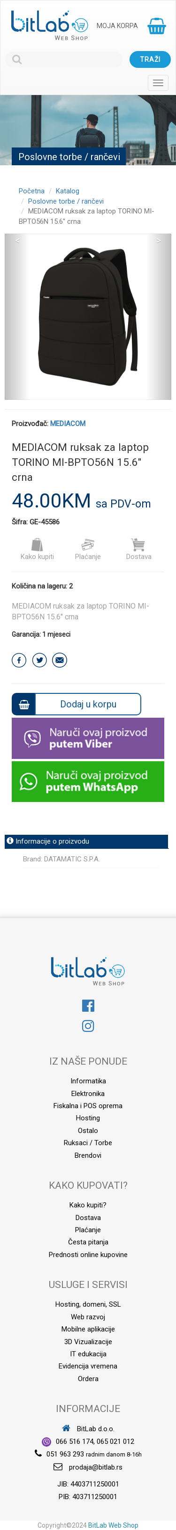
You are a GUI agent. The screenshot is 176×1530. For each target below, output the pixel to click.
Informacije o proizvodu (48, 841)
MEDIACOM (67, 423)
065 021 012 (115, 1441)
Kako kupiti (37, 549)
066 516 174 (74, 1441)
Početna (32, 191)
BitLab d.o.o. (88, 1429)
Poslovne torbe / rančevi (66, 201)
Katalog (67, 191)
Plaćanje (88, 549)
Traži (150, 59)
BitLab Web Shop (113, 1525)
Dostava (139, 549)
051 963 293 (65, 1454)
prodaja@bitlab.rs (95, 1467)
